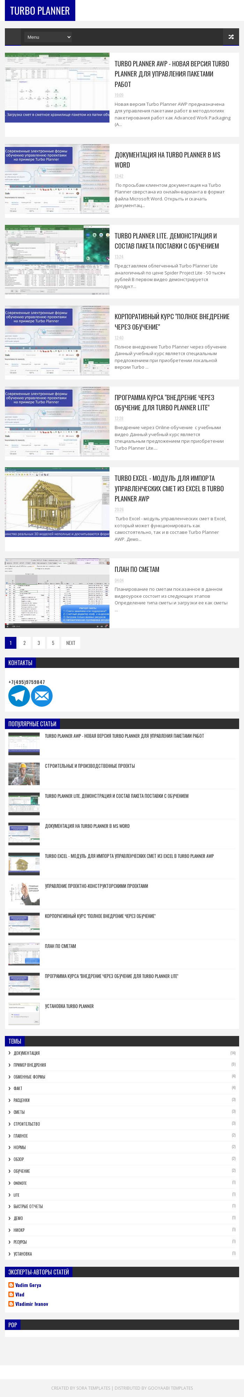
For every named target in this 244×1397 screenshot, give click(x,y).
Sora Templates (93, 1388)
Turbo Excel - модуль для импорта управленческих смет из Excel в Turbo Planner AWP (169, 488)
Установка (23, 1254)
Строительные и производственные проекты (90, 765)
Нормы (20, 1147)
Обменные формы (29, 1077)
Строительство (27, 1124)
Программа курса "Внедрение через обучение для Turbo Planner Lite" (164, 402)
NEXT (70, 642)
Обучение (22, 1171)
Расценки (22, 1100)
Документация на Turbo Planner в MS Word (87, 825)
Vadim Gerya (28, 1285)
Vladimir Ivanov (31, 1304)
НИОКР (19, 1230)
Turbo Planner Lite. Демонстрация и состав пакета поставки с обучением (167, 240)
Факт (18, 1088)
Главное (21, 1136)
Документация (27, 1053)
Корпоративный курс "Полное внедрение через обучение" (100, 915)
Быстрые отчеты (28, 1206)
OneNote (20, 1183)
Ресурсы (20, 1242)
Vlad (19, 1295)
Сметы (19, 1112)
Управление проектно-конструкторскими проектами (96, 885)
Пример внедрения (30, 1065)
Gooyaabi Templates (170, 1388)
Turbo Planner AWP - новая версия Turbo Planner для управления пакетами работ (172, 73)
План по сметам (137, 569)
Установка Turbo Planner (69, 1005)
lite (16, 1195)
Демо (18, 1218)
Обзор (19, 1159)
